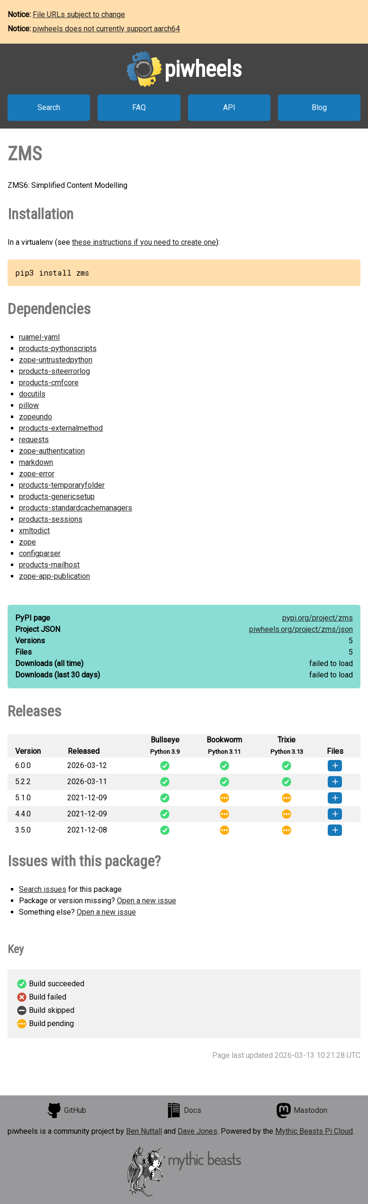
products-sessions (50, 519)
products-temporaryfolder (62, 485)
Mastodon (301, 1110)
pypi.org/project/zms (317, 617)
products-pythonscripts (58, 348)
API (229, 107)
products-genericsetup (57, 496)
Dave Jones (197, 1131)
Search (48, 107)
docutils (32, 393)
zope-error (36, 473)
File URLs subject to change (79, 14)
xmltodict (34, 530)
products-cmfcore (49, 382)
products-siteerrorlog (54, 371)
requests (34, 439)
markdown (36, 462)
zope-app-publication (54, 576)
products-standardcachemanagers (75, 507)
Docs (183, 1110)
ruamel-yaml (39, 337)
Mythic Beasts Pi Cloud (314, 1131)
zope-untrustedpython (55, 359)
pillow (29, 405)
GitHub (66, 1110)
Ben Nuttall (144, 1131)
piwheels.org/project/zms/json (301, 629)
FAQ (139, 107)
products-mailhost (49, 564)
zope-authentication (52, 450)
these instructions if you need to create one (144, 242)
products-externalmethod (61, 428)
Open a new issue (146, 900)
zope (27, 541)
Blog (319, 107)
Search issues (42, 889)
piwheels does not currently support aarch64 (106, 28)
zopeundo (35, 416)
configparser (40, 553)
